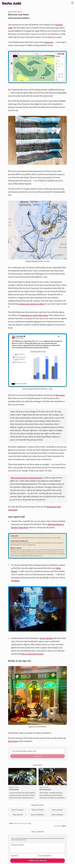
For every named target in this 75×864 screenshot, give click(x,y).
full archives (13, 741)
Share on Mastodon (37, 814)
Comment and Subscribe (37, 860)
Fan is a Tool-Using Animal (32, 654)
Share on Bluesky (57, 814)
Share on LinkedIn (17, 810)
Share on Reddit (57, 810)
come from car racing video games (34, 315)
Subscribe (37, 756)
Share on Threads (37, 810)
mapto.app (49, 42)
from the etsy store (32, 261)
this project (60, 395)
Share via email (17, 814)
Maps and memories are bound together (26, 478)
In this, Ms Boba (46, 638)
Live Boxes (15, 581)
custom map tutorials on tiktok (31, 304)
